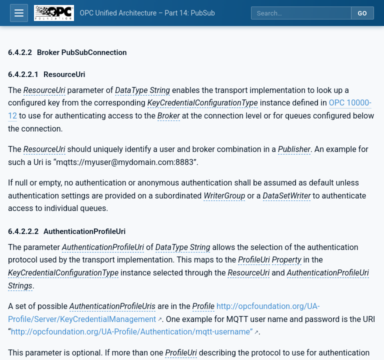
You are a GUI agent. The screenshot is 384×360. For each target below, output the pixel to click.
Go (362, 13)
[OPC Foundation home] (54, 13)
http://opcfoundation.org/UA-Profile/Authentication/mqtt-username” (132, 331)
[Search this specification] (301, 13)
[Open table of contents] (19, 13)
